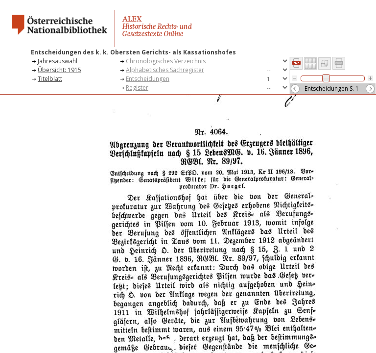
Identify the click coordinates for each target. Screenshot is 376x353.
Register (137, 87)
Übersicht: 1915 (59, 70)
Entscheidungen (147, 79)
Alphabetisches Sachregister (165, 70)
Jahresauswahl (57, 61)
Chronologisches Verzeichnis (166, 61)
